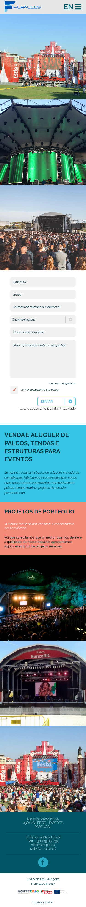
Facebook (43, 862)
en (68, 7)
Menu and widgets (78, 7)
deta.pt (48, 902)
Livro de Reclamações (43, 879)
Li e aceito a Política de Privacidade (50, 408)
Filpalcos (31, 7)
